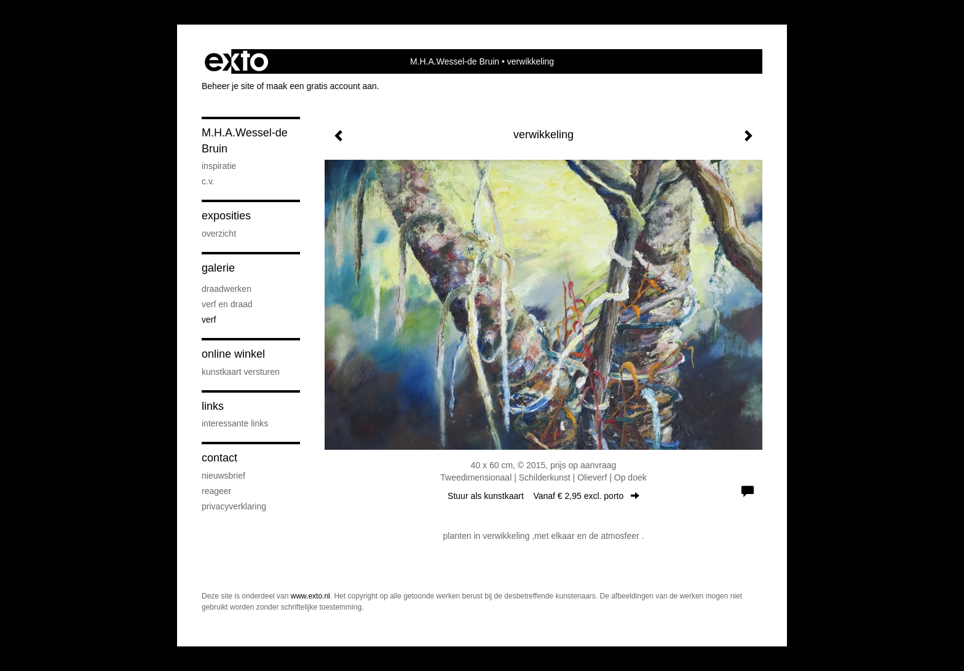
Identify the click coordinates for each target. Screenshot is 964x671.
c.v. (208, 181)
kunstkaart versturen (241, 372)
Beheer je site (228, 86)
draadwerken (226, 289)
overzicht (219, 233)
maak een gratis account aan (321, 86)
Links (213, 406)
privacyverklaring (234, 506)
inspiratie (219, 166)
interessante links (235, 423)
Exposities (226, 216)
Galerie (218, 268)
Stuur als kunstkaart (543, 496)
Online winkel (233, 354)
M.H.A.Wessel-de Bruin (454, 61)
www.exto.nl (310, 596)
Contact (219, 458)
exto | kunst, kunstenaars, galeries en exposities (236, 61)
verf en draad (227, 304)
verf (209, 319)
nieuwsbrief (223, 476)
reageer (216, 491)
